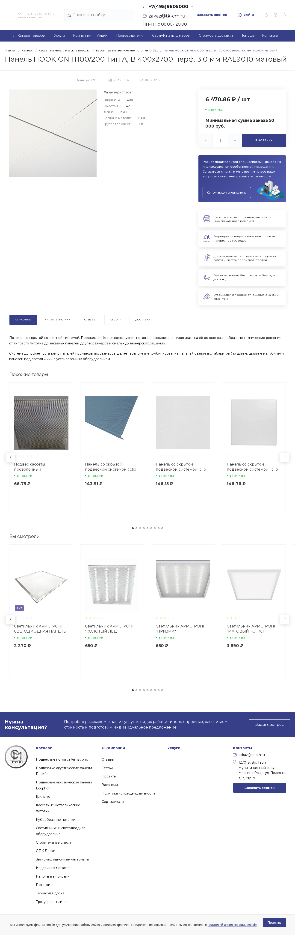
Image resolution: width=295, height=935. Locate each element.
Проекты (109, 776)
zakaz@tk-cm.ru (249, 755)
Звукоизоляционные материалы (62, 859)
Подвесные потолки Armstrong (62, 759)
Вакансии (110, 785)
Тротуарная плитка (52, 902)
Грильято (43, 797)
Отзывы (108, 759)
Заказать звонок (260, 788)
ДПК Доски (45, 851)
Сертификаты (113, 802)
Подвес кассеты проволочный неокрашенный (29, 469)
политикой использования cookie (232, 925)
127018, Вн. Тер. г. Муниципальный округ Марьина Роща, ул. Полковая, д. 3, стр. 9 (260, 770)
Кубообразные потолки (55, 820)
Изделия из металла (52, 868)
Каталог (44, 748)
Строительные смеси (53, 842)
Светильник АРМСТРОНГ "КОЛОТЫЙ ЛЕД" (109, 628)
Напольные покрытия (53, 876)
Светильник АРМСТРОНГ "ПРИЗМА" (180, 628)
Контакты (242, 748)
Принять (274, 922)
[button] (133, 528)
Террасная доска (50, 893)
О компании (113, 748)
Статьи (107, 768)
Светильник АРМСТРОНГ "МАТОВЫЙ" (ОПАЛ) (251, 628)
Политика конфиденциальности (128, 793)
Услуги (173, 748)
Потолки (43, 885)
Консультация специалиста (227, 192)
